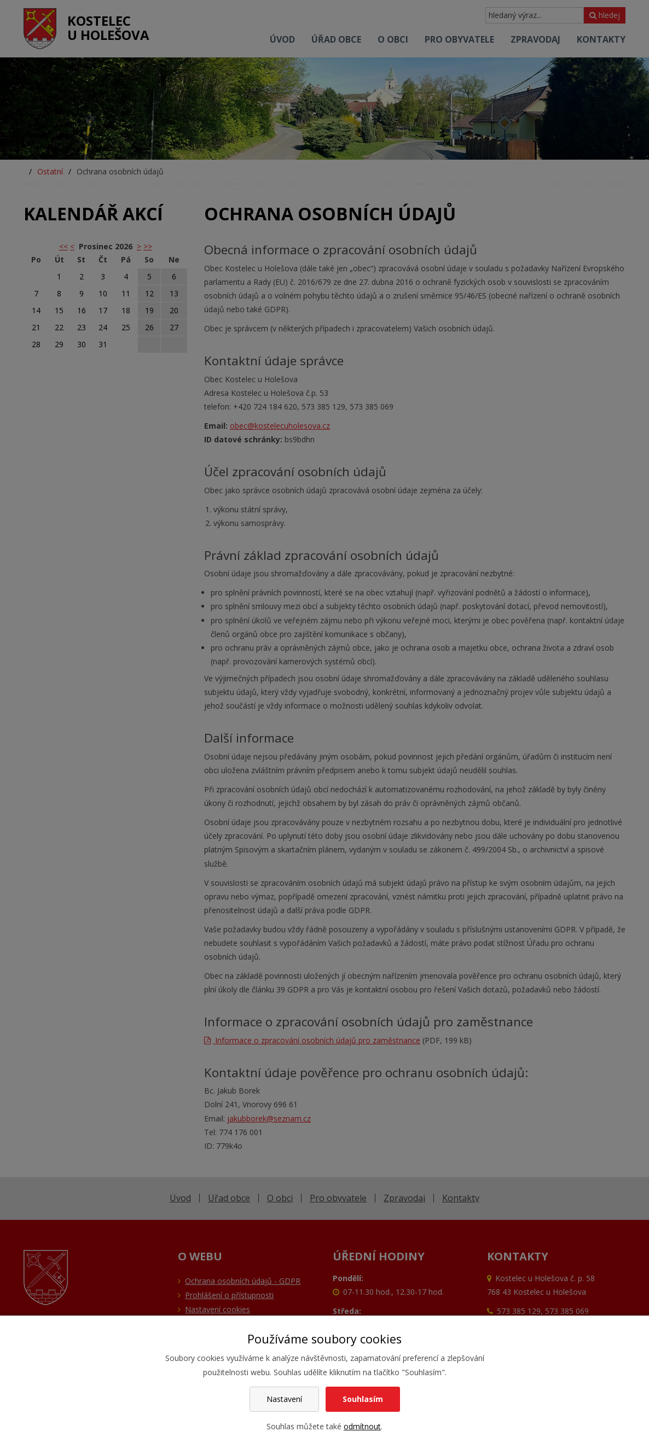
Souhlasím (363, 1399)
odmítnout (362, 1426)
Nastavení (284, 1399)
